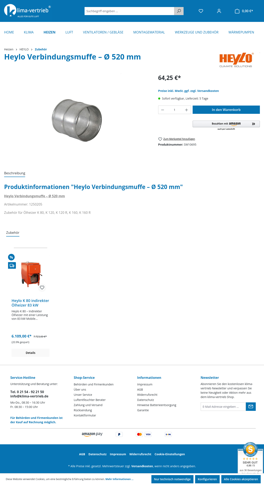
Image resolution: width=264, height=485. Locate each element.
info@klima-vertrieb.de (29, 396)
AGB (140, 389)
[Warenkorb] (244, 11)
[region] (77, 117)
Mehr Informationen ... (119, 479)
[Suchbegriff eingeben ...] (129, 11)
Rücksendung (83, 410)
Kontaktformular (85, 415)
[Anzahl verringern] (162, 110)
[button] (226, 126)
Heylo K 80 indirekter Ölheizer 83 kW (30, 302)
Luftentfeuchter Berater (90, 400)
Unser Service (83, 395)
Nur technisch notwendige (172, 479)
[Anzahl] (174, 110)
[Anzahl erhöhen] (186, 110)
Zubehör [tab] (12, 232)
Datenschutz (145, 400)
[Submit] (251, 406)
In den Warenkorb (226, 109)
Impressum (144, 384)
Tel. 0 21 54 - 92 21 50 (27, 392)
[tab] (14, 173)
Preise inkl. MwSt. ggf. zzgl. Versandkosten (188, 91)
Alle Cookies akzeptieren (241, 479)
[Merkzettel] (201, 11)
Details (30, 353)
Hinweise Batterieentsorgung (156, 405)
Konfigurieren (207, 479)
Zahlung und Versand (88, 405)
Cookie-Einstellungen (170, 454)
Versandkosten (142, 466)
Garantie (143, 410)
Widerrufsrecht (147, 395)
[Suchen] (179, 11)
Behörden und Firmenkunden (94, 384)
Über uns (80, 389)
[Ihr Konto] (219, 11)
